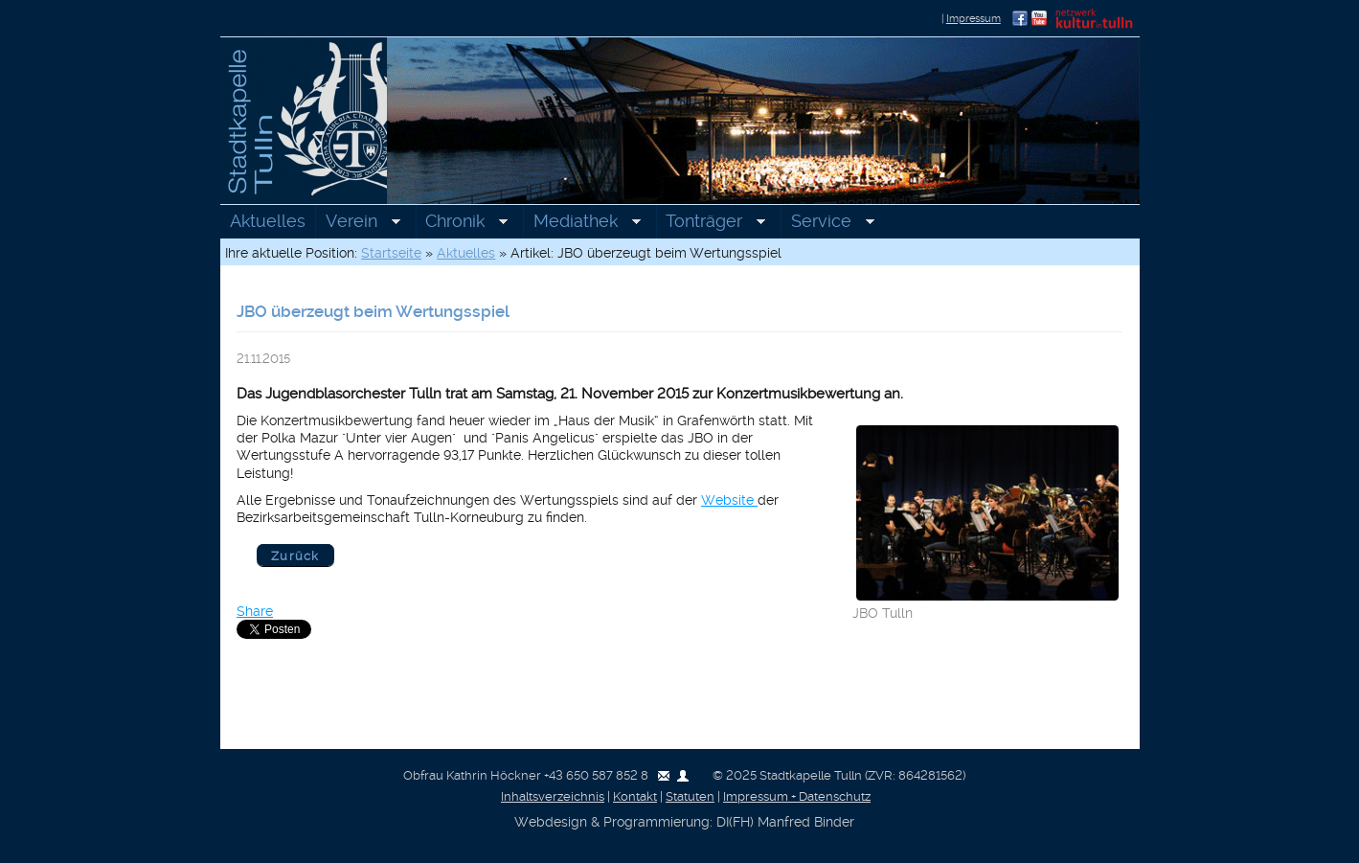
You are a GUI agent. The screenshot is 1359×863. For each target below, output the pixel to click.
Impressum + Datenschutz (797, 796)
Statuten (690, 796)
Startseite (391, 253)
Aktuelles (268, 221)
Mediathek (582, 223)
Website (729, 500)
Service (827, 223)
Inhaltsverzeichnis (552, 796)
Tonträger (711, 223)
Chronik (462, 223)
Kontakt (635, 796)
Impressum (973, 18)
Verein (357, 223)
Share (255, 611)
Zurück (295, 556)
